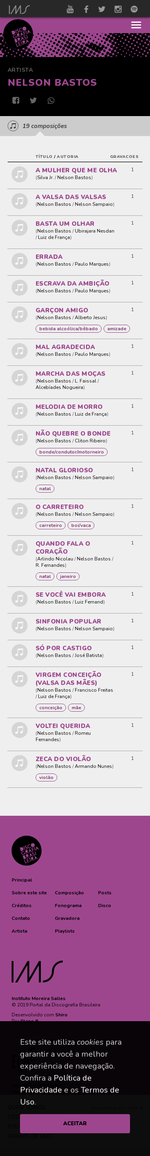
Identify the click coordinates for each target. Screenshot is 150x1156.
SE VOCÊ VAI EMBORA (71, 595)
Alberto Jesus (90, 317)
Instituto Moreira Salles (39, 998)
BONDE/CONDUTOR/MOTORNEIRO (71, 452)
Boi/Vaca (81, 525)
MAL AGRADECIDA (65, 347)
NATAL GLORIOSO (64, 470)
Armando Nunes (93, 766)
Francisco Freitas (94, 690)
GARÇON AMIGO (62, 310)
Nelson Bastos (74, 177)
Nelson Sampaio (94, 204)
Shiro (61, 1015)
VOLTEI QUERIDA (63, 726)
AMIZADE (116, 328)
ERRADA (49, 257)
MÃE (76, 707)
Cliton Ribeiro (90, 441)
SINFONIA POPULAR (69, 621)
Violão (46, 777)
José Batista (88, 655)
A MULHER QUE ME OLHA (76, 170)
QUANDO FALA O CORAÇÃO (63, 548)
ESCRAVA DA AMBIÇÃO (73, 284)
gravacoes (124, 157)
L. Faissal (85, 381)
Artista (20, 70)
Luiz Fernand (89, 602)
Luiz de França (54, 237)
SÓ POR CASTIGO (64, 648)
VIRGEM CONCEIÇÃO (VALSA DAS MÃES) (69, 679)
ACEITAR (75, 1123)
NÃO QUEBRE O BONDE (73, 434)
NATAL (45, 488)
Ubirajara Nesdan (94, 231)
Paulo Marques (92, 264)
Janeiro (68, 576)
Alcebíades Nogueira (59, 387)
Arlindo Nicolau (55, 559)
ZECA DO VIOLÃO (63, 759)
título (44, 157)
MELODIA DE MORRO (69, 407)
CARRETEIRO (50, 525)
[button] (22, 880)
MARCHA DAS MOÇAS (71, 374)
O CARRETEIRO (60, 507)
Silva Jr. (45, 177)
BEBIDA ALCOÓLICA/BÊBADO (68, 328)
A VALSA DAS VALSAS (71, 197)
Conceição (50, 707)
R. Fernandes (50, 565)
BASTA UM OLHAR (65, 224)
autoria (68, 157)
